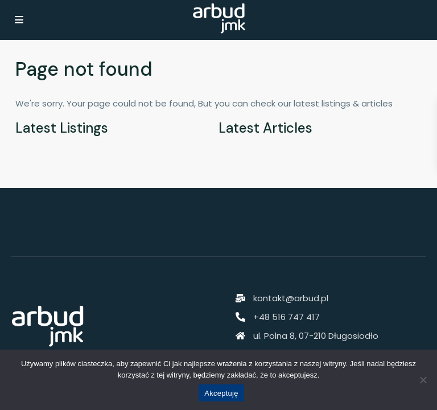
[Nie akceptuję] (422, 380)
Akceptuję (221, 393)
